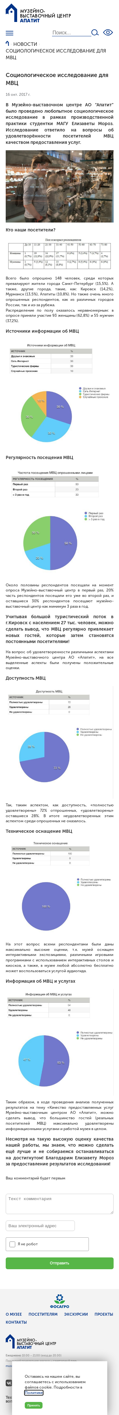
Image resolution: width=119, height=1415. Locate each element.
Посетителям (43, 1314)
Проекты (104, 1314)
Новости (25, 44)
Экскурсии (76, 1314)
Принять (33, 1405)
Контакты (16, 1322)
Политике (34, 1392)
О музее (14, 1314)
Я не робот (28, 1244)
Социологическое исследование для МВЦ (56, 54)
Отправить (59, 1263)
